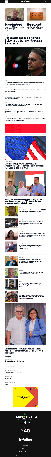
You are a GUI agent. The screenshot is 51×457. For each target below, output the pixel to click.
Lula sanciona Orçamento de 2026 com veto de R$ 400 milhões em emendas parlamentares (23, 97)
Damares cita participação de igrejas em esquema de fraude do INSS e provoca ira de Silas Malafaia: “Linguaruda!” (14, 27)
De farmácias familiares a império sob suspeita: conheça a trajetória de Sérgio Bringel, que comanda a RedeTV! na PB (24, 83)
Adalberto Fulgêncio (10, 382)
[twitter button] (27, 422)
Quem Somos (25, 445)
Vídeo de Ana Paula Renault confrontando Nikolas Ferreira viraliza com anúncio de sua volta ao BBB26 (31, 247)
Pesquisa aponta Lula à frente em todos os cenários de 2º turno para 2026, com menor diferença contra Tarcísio (31, 261)
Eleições (7, 109)
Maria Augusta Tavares (10, 370)
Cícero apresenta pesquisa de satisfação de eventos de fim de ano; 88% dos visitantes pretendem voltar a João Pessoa (23, 201)
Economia (29, 22)
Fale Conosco (25, 449)
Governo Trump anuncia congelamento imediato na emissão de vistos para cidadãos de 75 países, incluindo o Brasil (25, 166)
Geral (6, 80)
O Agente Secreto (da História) (14, 361)
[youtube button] (29, 422)
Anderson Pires (8, 376)
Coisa (6, 384)
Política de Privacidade (25, 452)
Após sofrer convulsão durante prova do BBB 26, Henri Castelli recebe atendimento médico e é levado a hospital (32, 211)
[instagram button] (24, 422)
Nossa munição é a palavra (13, 372)
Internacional (8, 161)
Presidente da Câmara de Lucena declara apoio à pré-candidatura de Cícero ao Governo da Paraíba (23, 112)
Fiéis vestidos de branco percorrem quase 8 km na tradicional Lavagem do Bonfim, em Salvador (25, 90)
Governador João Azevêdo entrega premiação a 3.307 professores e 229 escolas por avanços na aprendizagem (25, 104)
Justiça (6, 35)
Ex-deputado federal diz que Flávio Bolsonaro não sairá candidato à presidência (31, 273)
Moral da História (9, 359)
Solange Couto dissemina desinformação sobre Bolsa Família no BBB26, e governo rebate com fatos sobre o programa (32, 235)
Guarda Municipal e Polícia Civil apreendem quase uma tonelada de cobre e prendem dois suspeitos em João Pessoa (31, 296)
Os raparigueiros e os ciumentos (15, 367)
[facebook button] (21, 422)
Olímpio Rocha (8, 365)
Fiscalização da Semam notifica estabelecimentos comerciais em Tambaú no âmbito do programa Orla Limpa (25, 119)
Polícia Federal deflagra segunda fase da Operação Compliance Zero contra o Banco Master (31, 284)
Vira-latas (8, 378)
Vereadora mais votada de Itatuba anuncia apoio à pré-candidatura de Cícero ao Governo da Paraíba (24, 351)
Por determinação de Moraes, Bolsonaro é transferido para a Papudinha (23, 40)
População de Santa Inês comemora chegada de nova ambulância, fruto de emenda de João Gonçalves (32, 223)
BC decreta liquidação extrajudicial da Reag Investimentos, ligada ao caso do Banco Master (35, 26)
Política (7, 22)
